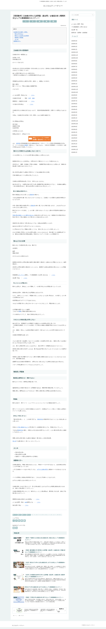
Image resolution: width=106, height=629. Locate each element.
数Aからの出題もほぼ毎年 (22, 35)
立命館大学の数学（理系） (21, 32)
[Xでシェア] (26, 21)
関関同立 (59, 514)
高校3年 (32, 194)
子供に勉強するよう (22, 427)
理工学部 (39, 514)
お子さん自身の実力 (42, 469)
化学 (29, 98)
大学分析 (15, 514)
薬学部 (18, 143)
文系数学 (26, 145)
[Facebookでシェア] (32, 21)
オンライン (22, 275)
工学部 (33, 514)
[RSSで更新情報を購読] (16, 528)
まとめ (16, 39)
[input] (82, 15)
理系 (43, 514)
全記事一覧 (74, 29)
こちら (32, 95)
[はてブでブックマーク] (39, 21)
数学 (19, 514)
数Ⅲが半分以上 (19, 34)
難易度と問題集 (19, 37)
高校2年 (33, 205)
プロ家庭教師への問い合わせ (79, 27)
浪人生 (14, 441)
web (26, 502)
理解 (20, 311)
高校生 (28, 514)
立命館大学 (53, 514)
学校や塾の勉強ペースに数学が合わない (23, 215)
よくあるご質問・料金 (77, 24)
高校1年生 (40, 419)
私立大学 (48, 514)
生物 (33, 98)
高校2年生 (20, 430)
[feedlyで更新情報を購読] (14, 528)
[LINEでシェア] (46, 21)
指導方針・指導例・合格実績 (79, 32)
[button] (53, 21)
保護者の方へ (17, 41)
